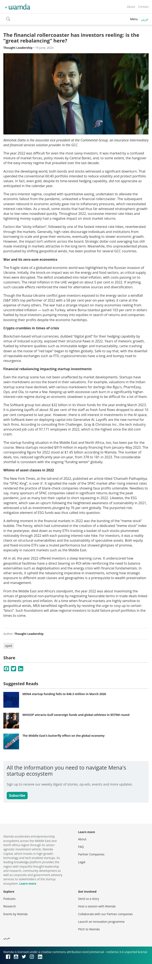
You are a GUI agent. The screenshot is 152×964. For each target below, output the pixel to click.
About (131, 7)
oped (8, 646)
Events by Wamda (15, 914)
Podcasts (9, 899)
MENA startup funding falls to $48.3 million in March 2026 (64, 694)
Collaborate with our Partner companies (105, 914)
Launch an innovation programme (101, 922)
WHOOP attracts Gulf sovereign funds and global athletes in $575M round (75, 715)
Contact (143, 7)
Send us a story (88, 899)
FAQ (81, 847)
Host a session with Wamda (97, 906)
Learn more (27, 884)
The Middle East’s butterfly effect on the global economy (63, 736)
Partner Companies (91, 854)
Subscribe (17, 795)
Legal (81, 862)
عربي (145, 19)
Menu (134, 19)
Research (9, 906)
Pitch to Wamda (89, 929)
